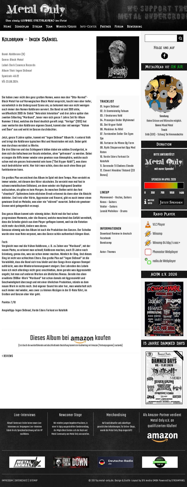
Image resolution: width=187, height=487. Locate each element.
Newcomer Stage (70, 415)
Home (7, 26)
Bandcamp (106, 242)
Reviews (7, 356)
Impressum (7, 480)
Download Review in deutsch (116, 233)
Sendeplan (22, 26)
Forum (119, 26)
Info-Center (88, 26)
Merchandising (116, 415)
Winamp (157, 234)
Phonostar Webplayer (165, 252)
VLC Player (159, 224)
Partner (105, 26)
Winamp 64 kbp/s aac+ (166, 243)
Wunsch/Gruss (66, 26)
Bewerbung (134, 26)
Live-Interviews (24, 415)
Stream (37, 26)
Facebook (105, 238)
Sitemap (34, 480)
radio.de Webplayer (164, 261)
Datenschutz (21, 480)
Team (49, 26)
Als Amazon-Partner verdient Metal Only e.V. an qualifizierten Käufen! (162, 420)
